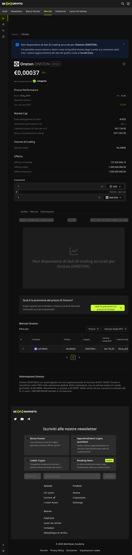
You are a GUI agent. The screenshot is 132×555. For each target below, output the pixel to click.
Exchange (78, 502)
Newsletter (16, 11)
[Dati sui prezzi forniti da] (40, 81)
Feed (4, 11)
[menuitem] (4, 18)
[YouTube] (22, 419)
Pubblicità (60, 11)
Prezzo (15, 34)
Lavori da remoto (78, 11)
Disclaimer (71, 550)
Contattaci (49, 527)
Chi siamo (49, 492)
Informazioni (47, 211)
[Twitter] (15, 419)
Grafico (24, 211)
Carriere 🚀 (49, 497)
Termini (44, 550)
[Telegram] (29, 419)
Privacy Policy (57, 550)
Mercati (48, 11)
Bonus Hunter (33, 11)
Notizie (76, 492)
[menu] (4, 27)
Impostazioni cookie (90, 550)
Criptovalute (79, 497)
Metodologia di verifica (55, 532)
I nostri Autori (51, 502)
